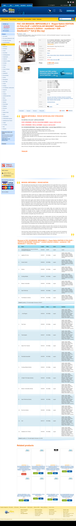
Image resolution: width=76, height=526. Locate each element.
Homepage (20, 33)
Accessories (6, 28)
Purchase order (20, 19)
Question (63, 110)
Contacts (34, 19)
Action (24, 33)
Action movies (51, 507)
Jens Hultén (58, 99)
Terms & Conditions (27, 19)
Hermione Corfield (53, 99)
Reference (70, 110)
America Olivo (60, 98)
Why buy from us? (5, 19)
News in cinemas (66, 514)
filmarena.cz (59, 519)
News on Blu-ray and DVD (68, 515)
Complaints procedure (39, 513)
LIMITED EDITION (68, 55)
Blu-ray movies (52, 512)
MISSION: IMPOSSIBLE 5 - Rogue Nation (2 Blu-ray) (38, 495)
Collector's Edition (53, 55)
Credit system (37, 515)
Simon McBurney (66, 98)
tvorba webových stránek (71, 519)
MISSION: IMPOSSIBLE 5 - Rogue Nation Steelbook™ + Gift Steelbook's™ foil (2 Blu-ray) (53, 495)
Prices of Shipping (12, 19)
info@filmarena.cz (7, 175)
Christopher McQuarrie (51, 101)
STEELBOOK (61, 55)
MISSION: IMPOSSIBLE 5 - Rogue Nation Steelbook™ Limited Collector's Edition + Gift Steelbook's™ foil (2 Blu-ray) (24, 495)
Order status (39, 19)
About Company (24, 511)
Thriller (58, 55)
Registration (66, 5)
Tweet (57, 104)
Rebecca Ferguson (50, 98)
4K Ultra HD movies (52, 511)
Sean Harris (56, 98)
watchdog (50, 106)
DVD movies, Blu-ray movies (68, 513)
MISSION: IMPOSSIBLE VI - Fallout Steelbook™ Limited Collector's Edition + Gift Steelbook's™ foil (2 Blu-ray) (67, 467)
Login (62, 5)
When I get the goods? (54, 59)
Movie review (65, 512)
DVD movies (51, 514)
